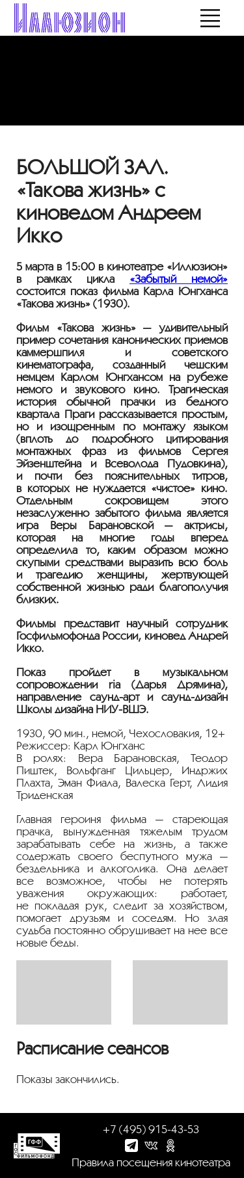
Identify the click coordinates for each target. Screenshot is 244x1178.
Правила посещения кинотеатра (151, 1162)
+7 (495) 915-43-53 (151, 1129)
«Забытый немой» (178, 278)
